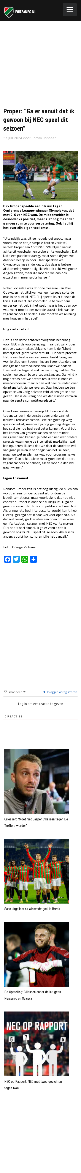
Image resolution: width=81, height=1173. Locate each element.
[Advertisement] (40, 63)
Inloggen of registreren (60, 692)
